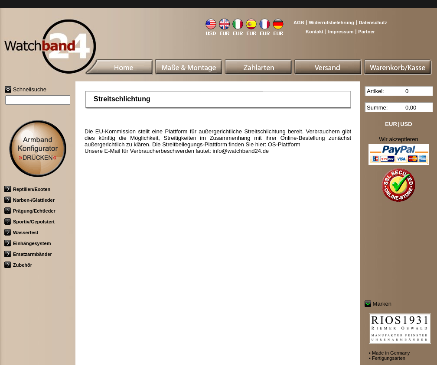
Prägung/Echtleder (29, 210)
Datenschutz (373, 22)
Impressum (341, 31)
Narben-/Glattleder (29, 200)
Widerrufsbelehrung (331, 22)
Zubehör (18, 265)
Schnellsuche (29, 89)
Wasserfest (21, 232)
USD (406, 124)
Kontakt (314, 31)
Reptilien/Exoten (27, 189)
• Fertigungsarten (387, 358)
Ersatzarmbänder (28, 254)
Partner (366, 31)
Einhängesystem (27, 243)
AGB (299, 22)
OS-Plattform (284, 144)
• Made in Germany (389, 352)
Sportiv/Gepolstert (29, 221)
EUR (391, 124)
